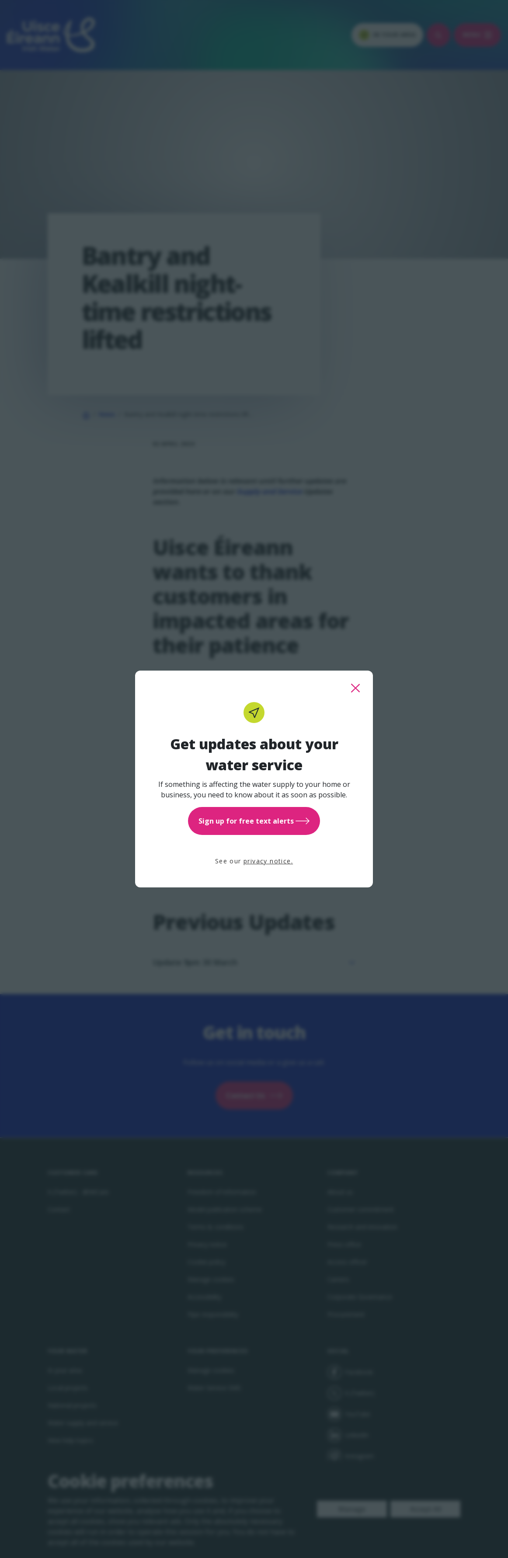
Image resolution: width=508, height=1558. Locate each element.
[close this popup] (355, 688)
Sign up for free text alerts (254, 821)
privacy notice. (268, 861)
